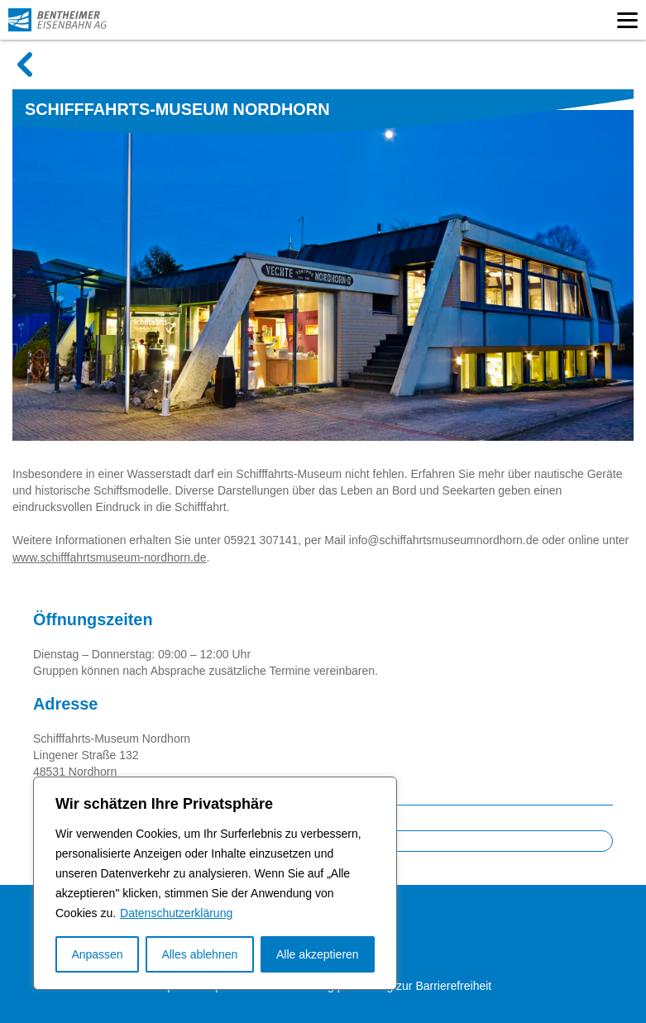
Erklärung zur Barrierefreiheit (417, 985)
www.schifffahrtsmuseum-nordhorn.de (109, 557)
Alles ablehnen (199, 954)
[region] (215, 883)
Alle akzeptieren (317, 954)
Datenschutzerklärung (176, 913)
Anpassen (96, 954)
